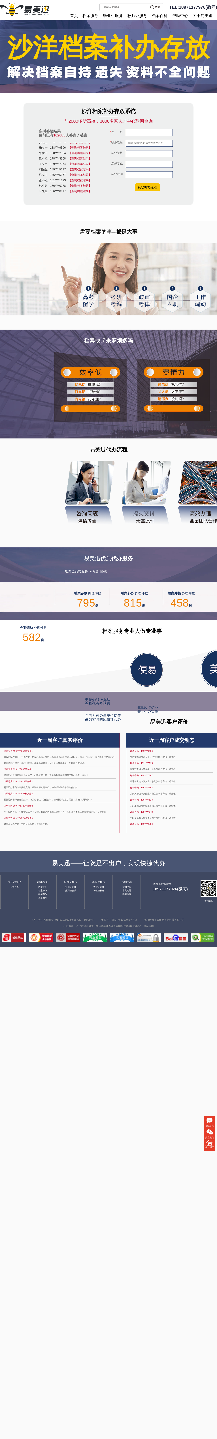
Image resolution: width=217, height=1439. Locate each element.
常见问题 (126, 890)
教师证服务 (137, 15)
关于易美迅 (202, 15)
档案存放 (42, 894)
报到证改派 (70, 890)
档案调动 (42, 898)
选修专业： (118, 163)
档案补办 (42, 890)
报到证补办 (70, 887)
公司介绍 (14, 887)
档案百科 (160, 15)
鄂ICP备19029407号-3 (124, 919)
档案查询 (42, 887)
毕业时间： (118, 173)
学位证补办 (98, 890)
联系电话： (118, 142)
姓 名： (118, 131)
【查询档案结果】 (80, 143)
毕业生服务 (113, 15)
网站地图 (149, 926)
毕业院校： (118, 152)
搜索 (157, 7)
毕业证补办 (98, 887)
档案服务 (90, 15)
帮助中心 (180, 15)
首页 (74, 15)
